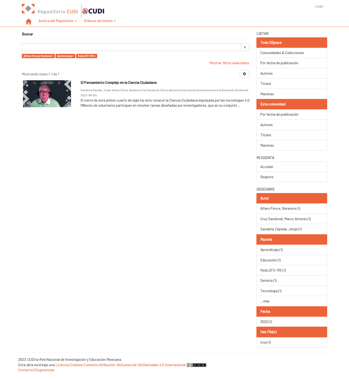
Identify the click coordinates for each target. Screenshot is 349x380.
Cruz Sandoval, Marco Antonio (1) (285, 219)
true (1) (265, 342)
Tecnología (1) (270, 291)
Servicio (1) (268, 280)
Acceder (266, 166)
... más (265, 301)
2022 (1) (266, 321)
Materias (267, 94)
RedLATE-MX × (86, 55)
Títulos (265, 83)
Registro (267, 177)
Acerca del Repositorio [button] (58, 20)
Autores (266, 73)
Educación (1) (270, 260)
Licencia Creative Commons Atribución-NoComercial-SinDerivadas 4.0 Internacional (120, 365)
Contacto (25, 370)
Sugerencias (45, 370)
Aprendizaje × (65, 55)
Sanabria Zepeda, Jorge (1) (280, 229)
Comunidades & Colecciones (282, 52)
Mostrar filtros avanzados (229, 63)
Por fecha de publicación (279, 63)
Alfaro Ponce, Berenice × (38, 55)
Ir (245, 47)
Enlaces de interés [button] (100, 20)
